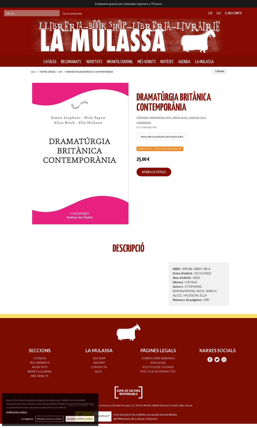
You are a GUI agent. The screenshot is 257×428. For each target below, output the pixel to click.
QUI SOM (99, 358)
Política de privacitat (158, 371)
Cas (218, 13)
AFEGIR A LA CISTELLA (154, 172)
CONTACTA (99, 367)
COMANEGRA (144, 122)
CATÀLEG (49, 62)
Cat (210, 13)
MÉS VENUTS (147, 62)
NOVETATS (94, 62)
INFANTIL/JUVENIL (120, 62)
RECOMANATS (71, 62)
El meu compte (233, 13)
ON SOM (99, 362)
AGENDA (184, 62)
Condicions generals (158, 358)
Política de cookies (158, 367)
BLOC (99, 371)
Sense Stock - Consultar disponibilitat (160, 149)
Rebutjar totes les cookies (49, 419)
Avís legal (158, 362)
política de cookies (16, 412)
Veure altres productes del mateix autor (162, 136)
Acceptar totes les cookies (80, 419)
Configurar (27, 418)
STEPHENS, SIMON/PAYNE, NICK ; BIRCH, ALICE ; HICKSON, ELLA (171, 117)
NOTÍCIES (166, 62)
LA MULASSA (204, 62)
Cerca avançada (72, 13)
